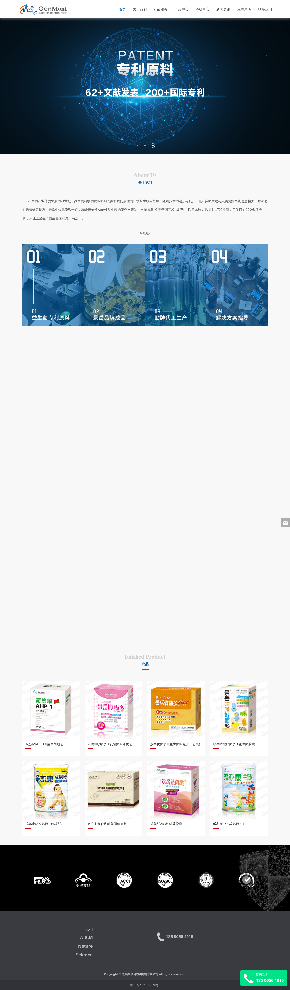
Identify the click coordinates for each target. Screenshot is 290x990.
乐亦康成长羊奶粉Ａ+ (228, 824)
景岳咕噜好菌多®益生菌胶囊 (234, 744)
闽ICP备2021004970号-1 (145, 985)
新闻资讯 (223, 9)
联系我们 (265, 9)
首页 (122, 9)
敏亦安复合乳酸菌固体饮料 (107, 824)
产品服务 (161, 9)
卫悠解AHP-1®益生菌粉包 (44, 744)
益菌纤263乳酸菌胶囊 (166, 824)
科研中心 (202, 9)
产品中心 (181, 9)
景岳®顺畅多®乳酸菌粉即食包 (110, 744)
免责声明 (244, 9)
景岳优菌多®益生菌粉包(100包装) (175, 744)
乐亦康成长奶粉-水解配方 (43, 824)
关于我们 (140, 9)
